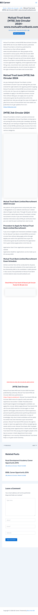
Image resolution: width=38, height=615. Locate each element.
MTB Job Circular (19, 33)
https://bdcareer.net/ (9, 107)
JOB (21, 8)
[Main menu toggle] (36, 2)
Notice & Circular (13, 8)
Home (4, 8)
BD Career (5, 2)
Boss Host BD (31, 610)
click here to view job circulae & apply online (20, 382)
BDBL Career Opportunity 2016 (17, 472)
